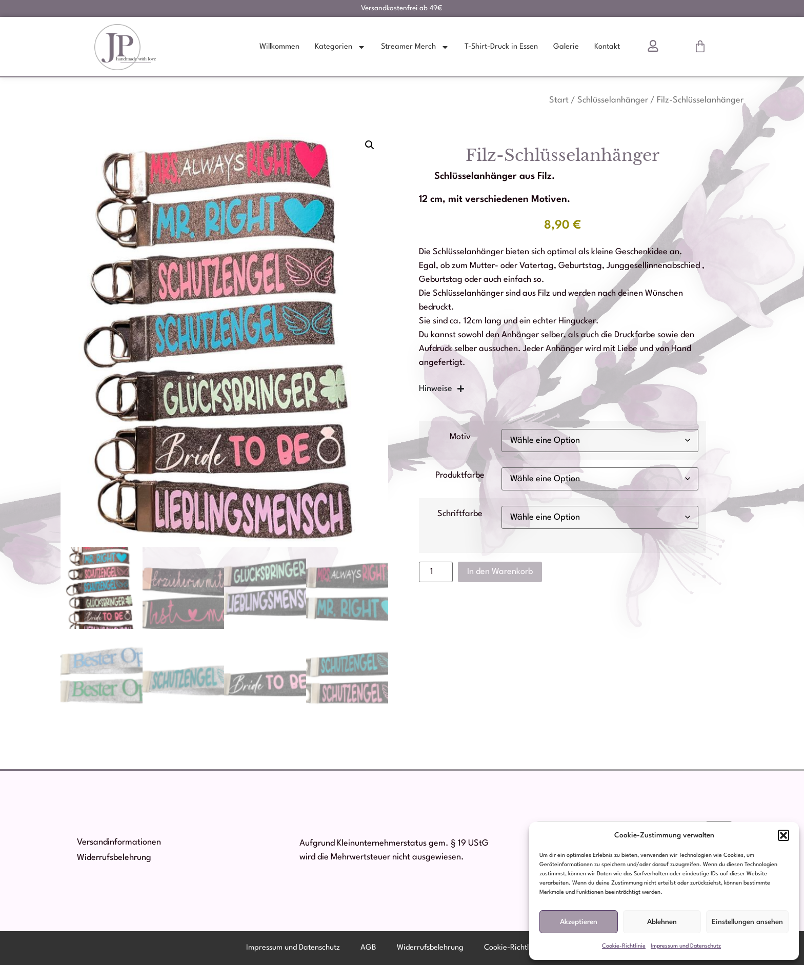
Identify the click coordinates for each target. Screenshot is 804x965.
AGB (368, 948)
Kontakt (607, 47)
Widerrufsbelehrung (114, 857)
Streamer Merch (415, 47)
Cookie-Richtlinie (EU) (520, 948)
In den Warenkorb (500, 571)
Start (559, 100)
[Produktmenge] (435, 572)
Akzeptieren (578, 922)
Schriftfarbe (460, 513)
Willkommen (279, 47)
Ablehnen (662, 922)
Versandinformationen (119, 842)
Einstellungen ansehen (747, 922)
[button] (783, 835)
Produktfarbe (460, 475)
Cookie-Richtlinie (624, 946)
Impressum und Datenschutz (686, 946)
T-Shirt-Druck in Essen (501, 47)
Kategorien (340, 47)
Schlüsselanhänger (612, 100)
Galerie (566, 47)
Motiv (460, 437)
